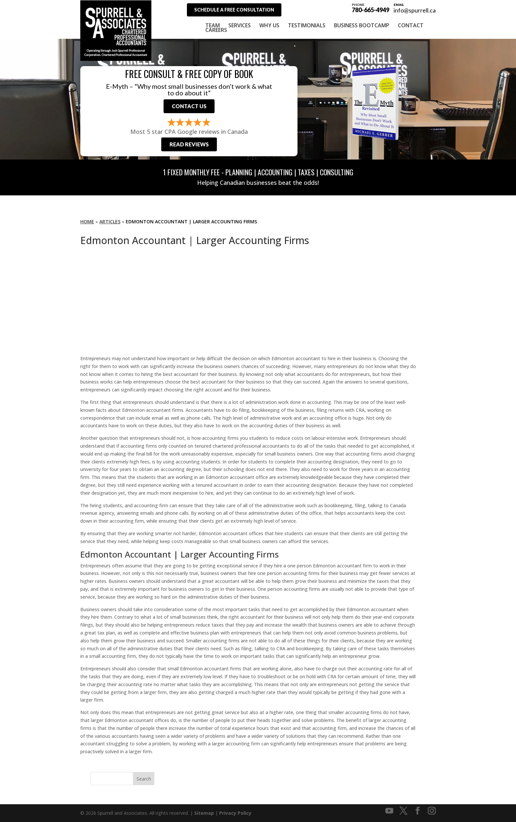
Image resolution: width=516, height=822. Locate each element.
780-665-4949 (370, 7)
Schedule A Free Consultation (234, 9)
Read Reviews (189, 144)
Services (239, 25)
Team (212, 25)
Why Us (269, 25)
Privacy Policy (235, 813)
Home (87, 221)
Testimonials (306, 25)
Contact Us (189, 106)
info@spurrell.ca (415, 10)
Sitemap (204, 813)
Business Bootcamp (361, 25)
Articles (109, 221)
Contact (411, 25)
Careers (216, 30)
